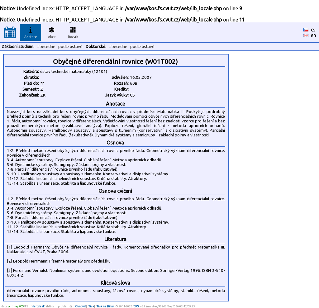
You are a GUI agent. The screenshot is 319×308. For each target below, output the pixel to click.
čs (313, 29)
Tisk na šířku (105, 306)
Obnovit (80, 306)
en (313, 35)
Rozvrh (73, 32)
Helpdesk (38, 306)
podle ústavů (70, 46)
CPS (136, 306)
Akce (52, 32)
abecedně (46, 46)
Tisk (91, 306)
